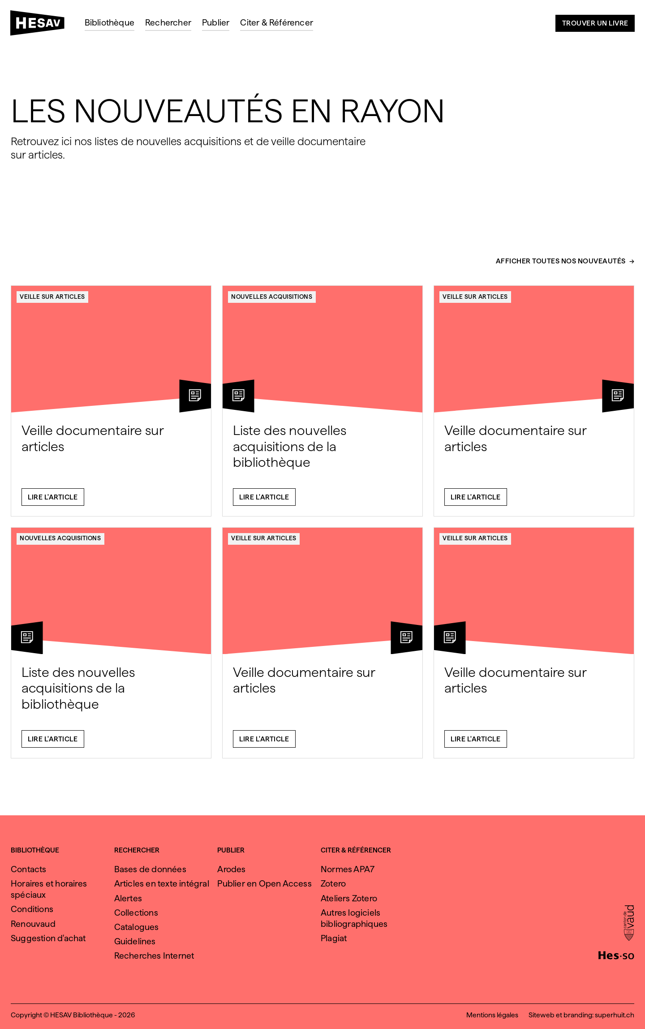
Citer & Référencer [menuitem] (276, 22)
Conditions (32, 909)
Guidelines (135, 941)
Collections (136, 913)
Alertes (128, 898)
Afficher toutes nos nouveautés (561, 266)
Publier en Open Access (264, 883)
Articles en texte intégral (161, 883)
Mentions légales (492, 1015)
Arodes (231, 869)
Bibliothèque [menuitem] (109, 22)
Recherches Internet (154, 956)
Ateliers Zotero (349, 898)
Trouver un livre (595, 23)
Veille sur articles (52, 301)
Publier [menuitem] (215, 22)
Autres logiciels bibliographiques (354, 918)
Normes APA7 (347, 869)
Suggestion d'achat (48, 938)
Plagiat (334, 938)
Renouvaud (33, 924)
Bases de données (150, 869)
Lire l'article (52, 501)
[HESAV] (41, 25)
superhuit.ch (614, 1015)
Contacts (29, 869)
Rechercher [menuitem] (168, 22)
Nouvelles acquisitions (271, 301)
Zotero (333, 883)
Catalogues (136, 927)
